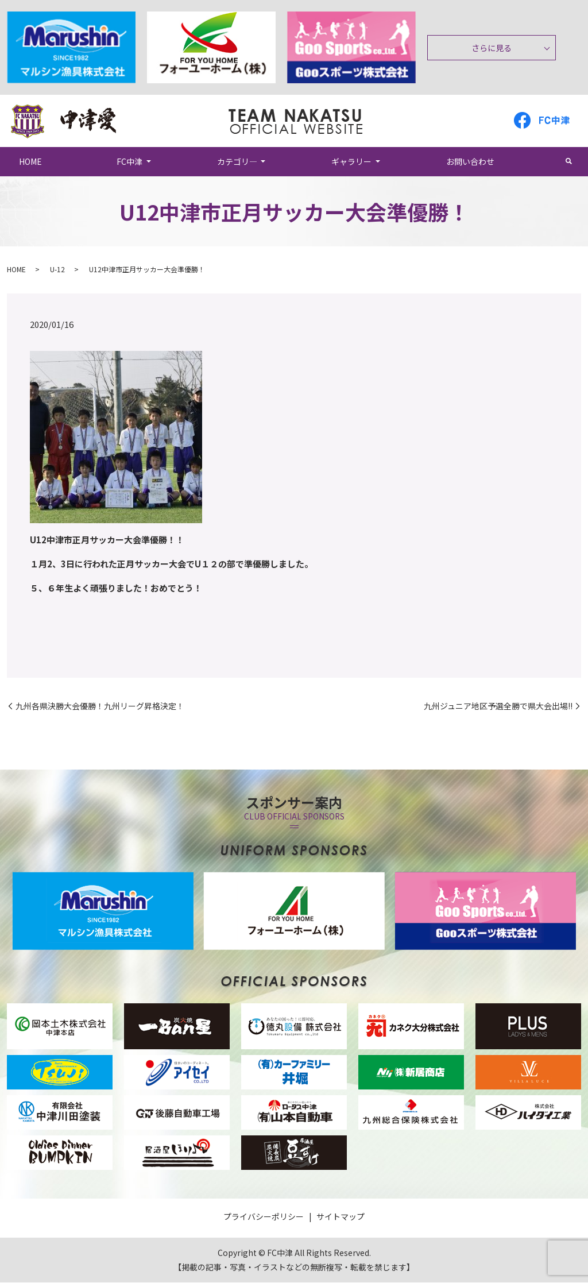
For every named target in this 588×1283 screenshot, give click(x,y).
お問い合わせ (470, 161)
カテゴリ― (237, 161)
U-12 (57, 270)
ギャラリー (351, 161)
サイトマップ (340, 1217)
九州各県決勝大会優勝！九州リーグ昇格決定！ (100, 706)
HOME (30, 161)
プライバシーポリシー (263, 1217)
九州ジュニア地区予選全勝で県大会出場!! (498, 706)
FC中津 (129, 161)
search (575, 161)
